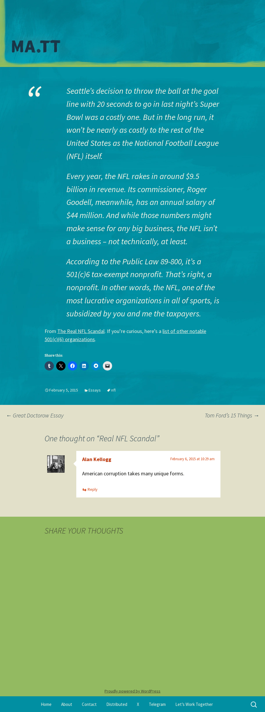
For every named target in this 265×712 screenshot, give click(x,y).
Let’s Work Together (194, 704)
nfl (113, 390)
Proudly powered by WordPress (132, 691)
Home (46, 704)
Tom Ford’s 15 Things (232, 415)
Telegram (157, 704)
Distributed (116, 704)
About (66, 704)
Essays (95, 390)
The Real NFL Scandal (81, 331)
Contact (89, 704)
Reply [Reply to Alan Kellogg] (93, 489)
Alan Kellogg (96, 459)
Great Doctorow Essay (34, 415)
